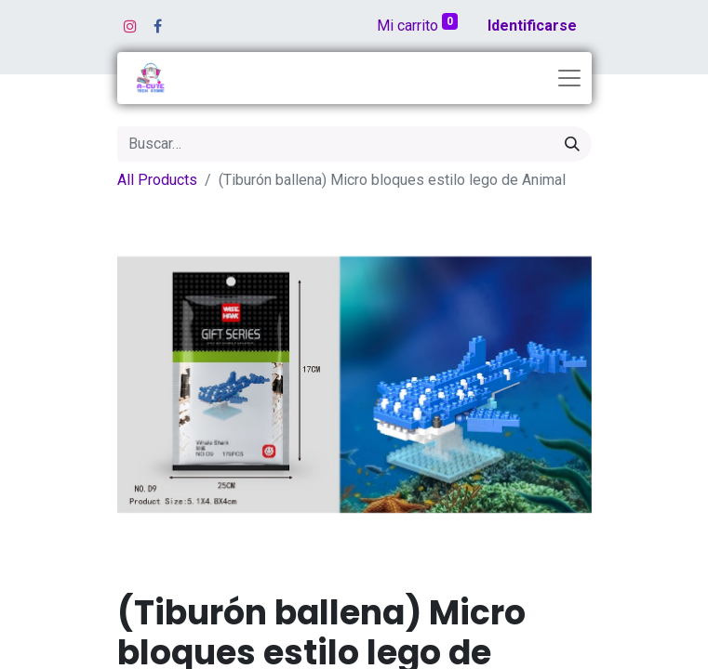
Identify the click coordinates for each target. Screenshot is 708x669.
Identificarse (532, 25)
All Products (157, 180)
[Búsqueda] (572, 144)
